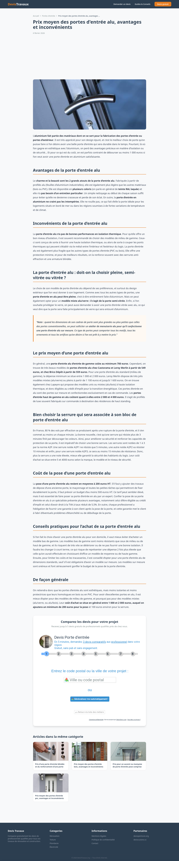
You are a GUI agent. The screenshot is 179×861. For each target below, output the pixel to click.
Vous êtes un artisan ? (134, 719)
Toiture (53, 839)
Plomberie (54, 843)
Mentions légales (99, 836)
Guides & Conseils (142, 4)
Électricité (54, 847)
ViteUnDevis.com (121, 719)
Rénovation (54, 836)
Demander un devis (122, 4)
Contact (95, 843)
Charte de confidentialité (96, 719)
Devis (18, 4)
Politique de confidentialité (103, 839)
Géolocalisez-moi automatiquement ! (90, 699)
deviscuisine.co (140, 839)
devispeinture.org (141, 836)
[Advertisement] (89, 57)
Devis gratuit (163, 4)
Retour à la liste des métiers (89, 712)
